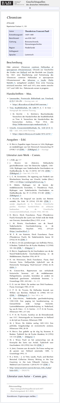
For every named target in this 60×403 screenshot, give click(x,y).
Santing (32, 309)
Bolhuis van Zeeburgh (27, 163)
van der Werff (20, 284)
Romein (20, 223)
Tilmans (25, 290)
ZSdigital (28, 248)
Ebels (21, 309)
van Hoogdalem (19, 259)
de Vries (26, 357)
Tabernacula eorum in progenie (36, 88)
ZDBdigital (32, 149)
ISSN (12, 267)
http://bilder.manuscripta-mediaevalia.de (29, 124)
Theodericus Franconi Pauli (37, 31)
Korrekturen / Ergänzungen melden (21, 396)
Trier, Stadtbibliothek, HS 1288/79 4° (25, 108)
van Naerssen (24, 234)
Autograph (14, 110)
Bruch (14, 144)
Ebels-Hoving (18, 298)
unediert (31, 83)
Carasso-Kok (19, 270)
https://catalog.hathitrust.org (31, 182)
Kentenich (35, 114)
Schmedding (21, 176)
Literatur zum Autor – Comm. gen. (27, 376)
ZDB (22, 149)
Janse (14, 348)
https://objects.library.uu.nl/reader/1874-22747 (32, 134)
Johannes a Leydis (37, 80)
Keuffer (19, 114)
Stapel (16, 357)
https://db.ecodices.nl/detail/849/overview (29, 104)
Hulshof (16, 198)
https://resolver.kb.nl (18, 231)
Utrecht (50, 72)
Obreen (16, 185)
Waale (17, 323)
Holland (23, 72)
